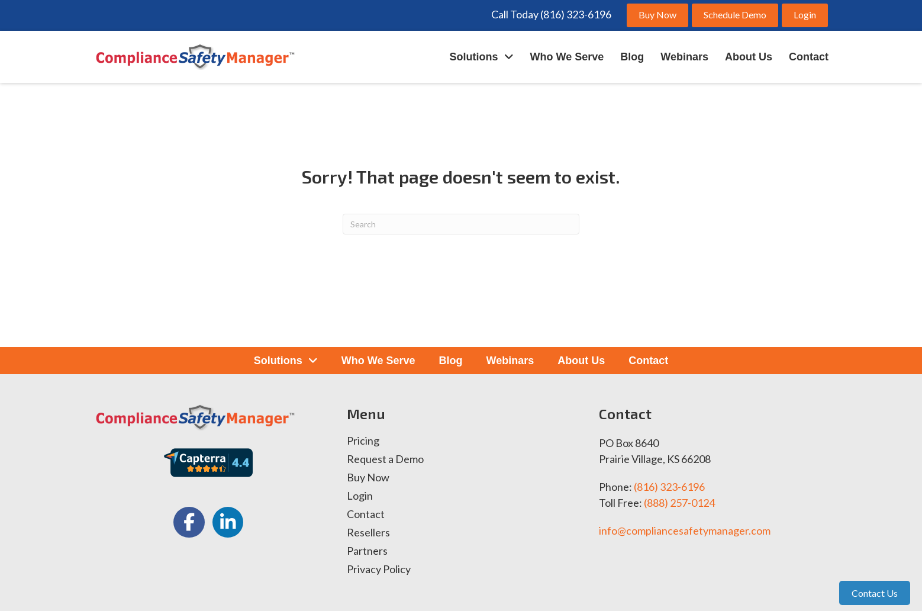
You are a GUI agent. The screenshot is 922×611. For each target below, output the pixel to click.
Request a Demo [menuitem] (385, 459)
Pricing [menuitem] (363, 441)
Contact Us (875, 593)
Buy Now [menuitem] (368, 478)
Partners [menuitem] (367, 551)
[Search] (461, 224)
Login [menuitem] (360, 496)
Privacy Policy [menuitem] (379, 569)
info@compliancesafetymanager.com (685, 530)
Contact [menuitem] (366, 514)
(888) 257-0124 (679, 502)
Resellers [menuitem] (368, 533)
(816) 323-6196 (669, 486)
